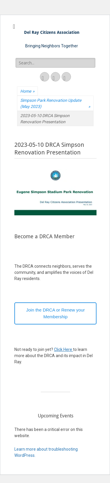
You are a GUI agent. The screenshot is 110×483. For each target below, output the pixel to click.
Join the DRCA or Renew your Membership (55, 313)
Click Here (63, 349)
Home (27, 91)
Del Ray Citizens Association (51, 32)
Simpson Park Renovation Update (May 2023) (55, 104)
